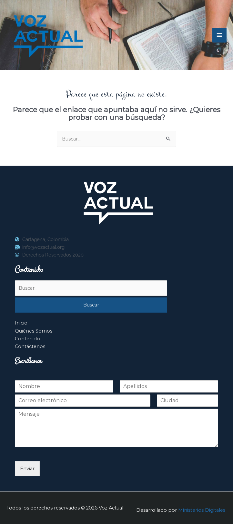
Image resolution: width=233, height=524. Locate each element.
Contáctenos (30, 346)
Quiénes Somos (33, 331)
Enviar (27, 468)
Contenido (27, 339)
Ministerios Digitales (201, 510)
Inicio (21, 323)
